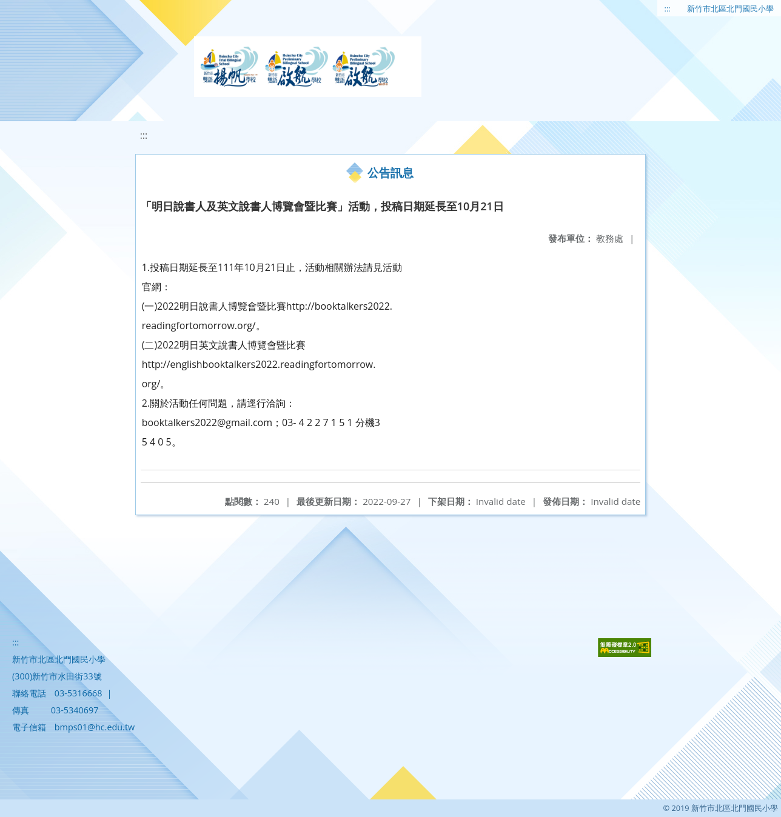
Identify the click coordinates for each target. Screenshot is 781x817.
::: (668, 8)
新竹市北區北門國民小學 (730, 8)
